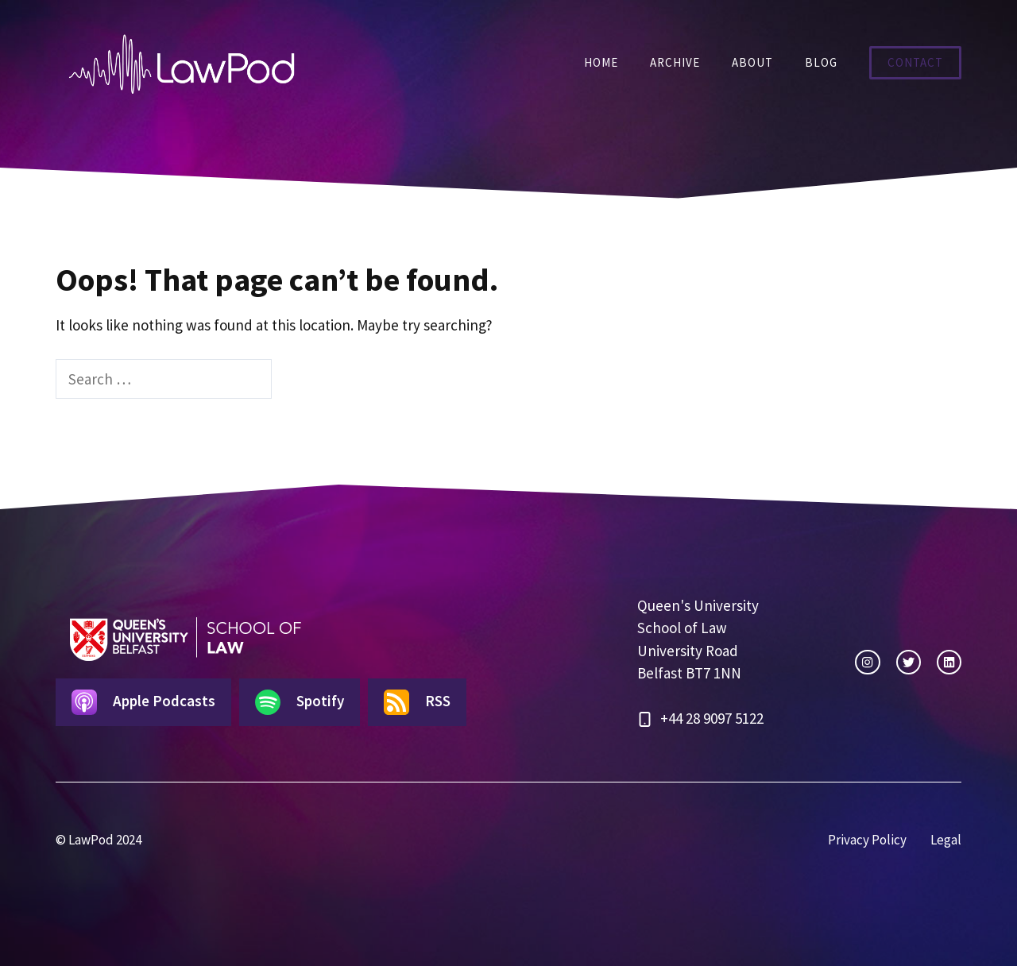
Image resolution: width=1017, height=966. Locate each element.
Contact (915, 62)
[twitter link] (908, 662)
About (752, 62)
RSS (417, 702)
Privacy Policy (867, 839)
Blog (821, 62)
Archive (675, 62)
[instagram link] (867, 662)
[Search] (299, 379)
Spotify (299, 702)
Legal (945, 839)
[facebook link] (949, 662)
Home (601, 62)
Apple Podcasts (143, 702)
